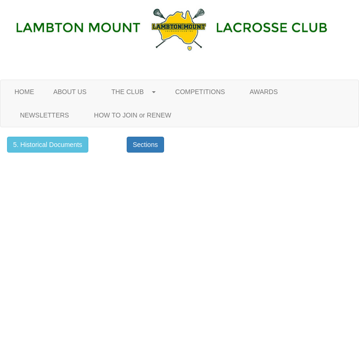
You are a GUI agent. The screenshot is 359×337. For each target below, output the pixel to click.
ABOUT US (70, 91)
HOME (24, 91)
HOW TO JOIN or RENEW (132, 115)
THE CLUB (131, 91)
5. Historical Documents (47, 144)
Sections (145, 144)
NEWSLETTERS (44, 115)
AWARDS (263, 91)
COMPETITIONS (200, 91)
